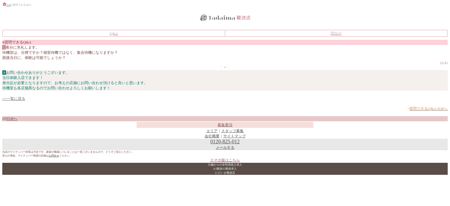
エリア (212, 131)
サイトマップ (234, 136)
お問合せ (54, 155)
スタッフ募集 (232, 131)
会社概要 (212, 136)
